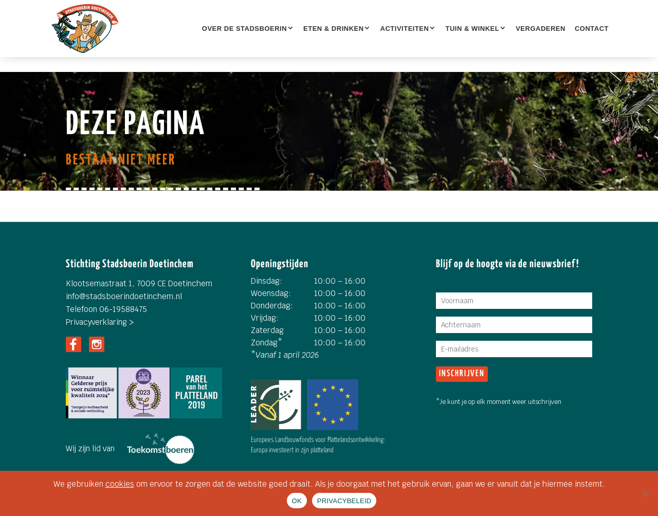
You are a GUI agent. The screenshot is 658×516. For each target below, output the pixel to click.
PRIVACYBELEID (344, 501)
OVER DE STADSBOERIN (244, 28)
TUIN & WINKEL (472, 28)
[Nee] (645, 493)
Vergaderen (540, 28)
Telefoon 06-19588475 (106, 309)
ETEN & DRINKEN (333, 28)
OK (297, 501)
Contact (592, 28)
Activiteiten (404, 28)
